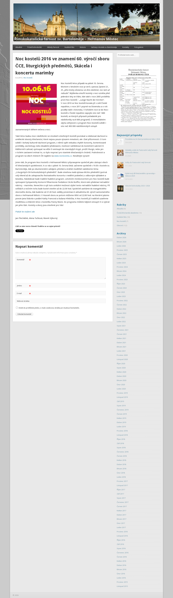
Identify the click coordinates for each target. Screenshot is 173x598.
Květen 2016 (121, 561)
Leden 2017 (121, 527)
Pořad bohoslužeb (34, 47)
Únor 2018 (121, 473)
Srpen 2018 (121, 448)
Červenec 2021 (122, 330)
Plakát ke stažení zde (25, 211)
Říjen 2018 (121, 439)
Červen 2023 (122, 288)
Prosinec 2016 (122, 532)
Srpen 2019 (121, 406)
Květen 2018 (121, 460)
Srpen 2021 (121, 326)
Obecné (120, 225)
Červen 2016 (122, 557)
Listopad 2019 (122, 397)
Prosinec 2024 (122, 267)
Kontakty (125, 47)
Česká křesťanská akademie (127, 213)
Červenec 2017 (122, 502)
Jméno (24, 285)
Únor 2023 (121, 292)
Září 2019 (120, 401)
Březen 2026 (121, 242)
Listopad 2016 (122, 536)
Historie (83, 47)
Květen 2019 (121, 418)
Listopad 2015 (122, 586)
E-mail (24, 293)
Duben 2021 (121, 343)
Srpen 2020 (121, 368)
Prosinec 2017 (122, 481)
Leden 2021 (121, 351)
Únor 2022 (121, 317)
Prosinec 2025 (122, 250)
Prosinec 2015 (122, 582)
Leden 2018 (121, 477)
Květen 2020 (121, 372)
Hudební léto (69, 47)
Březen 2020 (121, 380)
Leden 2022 (121, 322)
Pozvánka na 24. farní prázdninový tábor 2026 (142, 139)
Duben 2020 (121, 376)
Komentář (24, 259)
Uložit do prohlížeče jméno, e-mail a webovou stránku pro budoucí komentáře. (49, 308)
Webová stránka (23, 301)
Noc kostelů (28, 78)
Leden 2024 (121, 275)
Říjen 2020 (121, 364)
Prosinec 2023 (122, 280)
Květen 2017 (121, 511)
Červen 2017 (122, 506)
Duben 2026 (121, 238)
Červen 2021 (122, 334)
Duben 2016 (121, 565)
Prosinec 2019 (122, 393)
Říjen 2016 (121, 540)
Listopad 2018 (122, 435)
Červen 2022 (122, 305)
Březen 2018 (121, 469)
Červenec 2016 (122, 553)
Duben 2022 (121, 309)
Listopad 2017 (122, 485)
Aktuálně (18, 47)
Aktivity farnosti (53, 47)
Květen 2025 (121, 259)
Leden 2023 (121, 296)
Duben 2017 (121, 515)
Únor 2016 (121, 574)
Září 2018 (120, 443)
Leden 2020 (121, 389)
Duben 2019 (121, 422)
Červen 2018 (122, 456)
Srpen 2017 (121, 498)
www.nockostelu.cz (63, 156)
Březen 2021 (121, 347)
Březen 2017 (121, 519)
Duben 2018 (121, 464)
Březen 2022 (121, 313)
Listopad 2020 (122, 359)
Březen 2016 (121, 569)
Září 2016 (120, 544)
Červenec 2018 (122, 452)
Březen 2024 (121, 271)
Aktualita (120, 209)
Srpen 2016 (121, 548)
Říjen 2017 (121, 490)
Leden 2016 (121, 578)
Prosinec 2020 (122, 355)
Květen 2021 (121, 338)
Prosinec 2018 (122, 431)
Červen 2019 (122, 414)
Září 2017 (120, 494)
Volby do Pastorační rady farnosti (138, 162)
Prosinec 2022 (122, 301)
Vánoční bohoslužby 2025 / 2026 (137, 186)
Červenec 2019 (122, 410)
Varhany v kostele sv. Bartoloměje (104, 47)
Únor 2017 (121, 523)
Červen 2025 (122, 254)
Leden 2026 (121, 246)
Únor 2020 (121, 385)
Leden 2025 (121, 263)
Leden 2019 (121, 427)
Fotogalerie (138, 47)
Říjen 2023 (121, 284)
